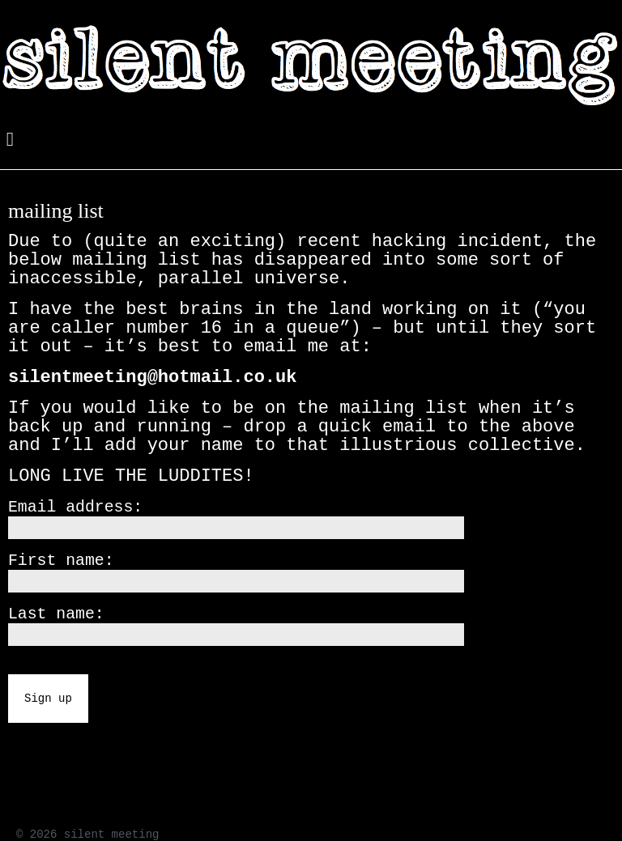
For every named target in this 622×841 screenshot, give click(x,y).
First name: (61, 561)
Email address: (75, 507)
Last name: (56, 614)
